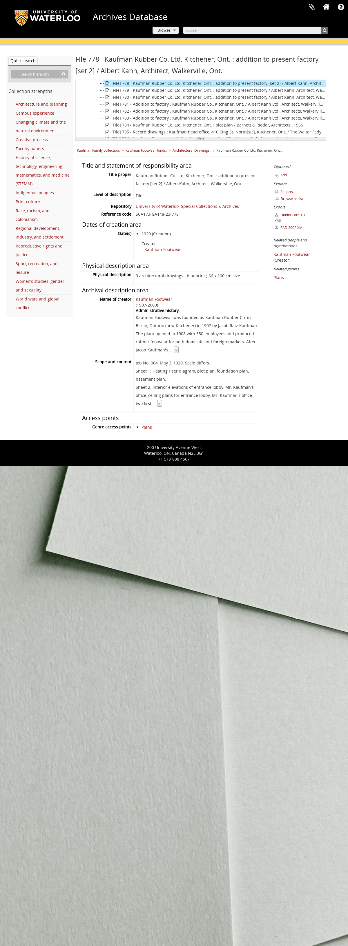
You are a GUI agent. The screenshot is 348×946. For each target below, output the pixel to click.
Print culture (28, 201)
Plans (147, 427)
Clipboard (311, 7)
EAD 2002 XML (289, 227)
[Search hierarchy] (39, 74)
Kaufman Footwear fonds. (146, 150)
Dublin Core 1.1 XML (290, 217)
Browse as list (289, 198)
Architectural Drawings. (192, 150)
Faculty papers (30, 148)
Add (283, 175)
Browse (163, 30)
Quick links (341, 7)
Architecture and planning (41, 104)
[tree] (201, 109)
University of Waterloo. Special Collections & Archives (187, 206)
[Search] (255, 30)
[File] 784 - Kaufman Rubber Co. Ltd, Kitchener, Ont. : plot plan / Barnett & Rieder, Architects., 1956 (203, 125)
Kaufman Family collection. (98, 150)
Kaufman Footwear (162, 249)
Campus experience (35, 113)
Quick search (23, 60)
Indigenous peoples (35, 192)
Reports (284, 191)
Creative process (32, 139)
